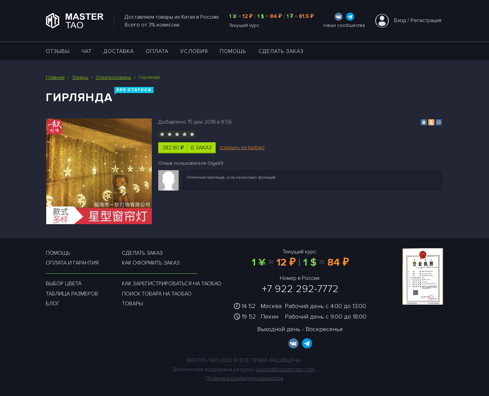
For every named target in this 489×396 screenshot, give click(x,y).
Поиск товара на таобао (157, 293)
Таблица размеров (72, 293)
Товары (132, 303)
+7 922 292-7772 (300, 289)
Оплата (157, 51)
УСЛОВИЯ (194, 51)
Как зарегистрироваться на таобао (171, 283)
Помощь (233, 51)
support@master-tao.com (285, 369)
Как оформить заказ (151, 262)
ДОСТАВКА (119, 51)
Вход (400, 20)
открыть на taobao (242, 147)
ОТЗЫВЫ (58, 51)
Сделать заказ (281, 51)
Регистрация (426, 20)
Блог (52, 303)
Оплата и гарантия (72, 262)
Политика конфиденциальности (244, 378)
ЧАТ (87, 51)
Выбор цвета (64, 283)
